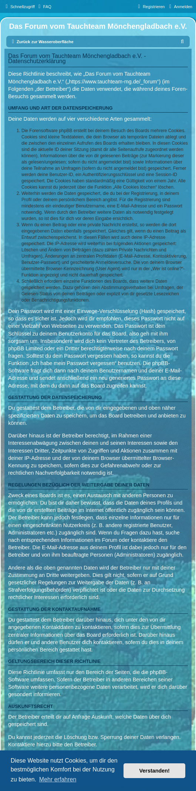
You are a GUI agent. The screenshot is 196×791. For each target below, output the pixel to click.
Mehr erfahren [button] (58, 779)
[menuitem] (44, 6)
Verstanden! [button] (154, 771)
